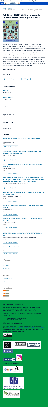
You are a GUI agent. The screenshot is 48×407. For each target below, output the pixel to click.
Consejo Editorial (7, 97)
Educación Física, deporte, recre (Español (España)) (18, 79)
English (5, 281)
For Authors (6, 265)
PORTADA (5, 90)
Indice (4, 105)
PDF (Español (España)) (11, 147)
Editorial (5, 112)
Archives (10, 8)
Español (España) (7, 278)
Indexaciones (6, 126)
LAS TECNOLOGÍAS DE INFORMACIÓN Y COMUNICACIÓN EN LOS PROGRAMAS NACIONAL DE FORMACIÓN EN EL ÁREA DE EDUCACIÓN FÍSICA (23, 233)
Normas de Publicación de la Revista (13, 247)
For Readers (6, 263)
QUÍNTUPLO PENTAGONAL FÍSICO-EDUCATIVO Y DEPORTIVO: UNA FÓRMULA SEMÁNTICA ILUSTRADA (22, 152)
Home (4, 8)
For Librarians (6, 268)
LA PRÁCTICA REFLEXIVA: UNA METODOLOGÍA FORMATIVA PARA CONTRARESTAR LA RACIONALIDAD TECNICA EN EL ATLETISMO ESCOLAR (24, 139)
